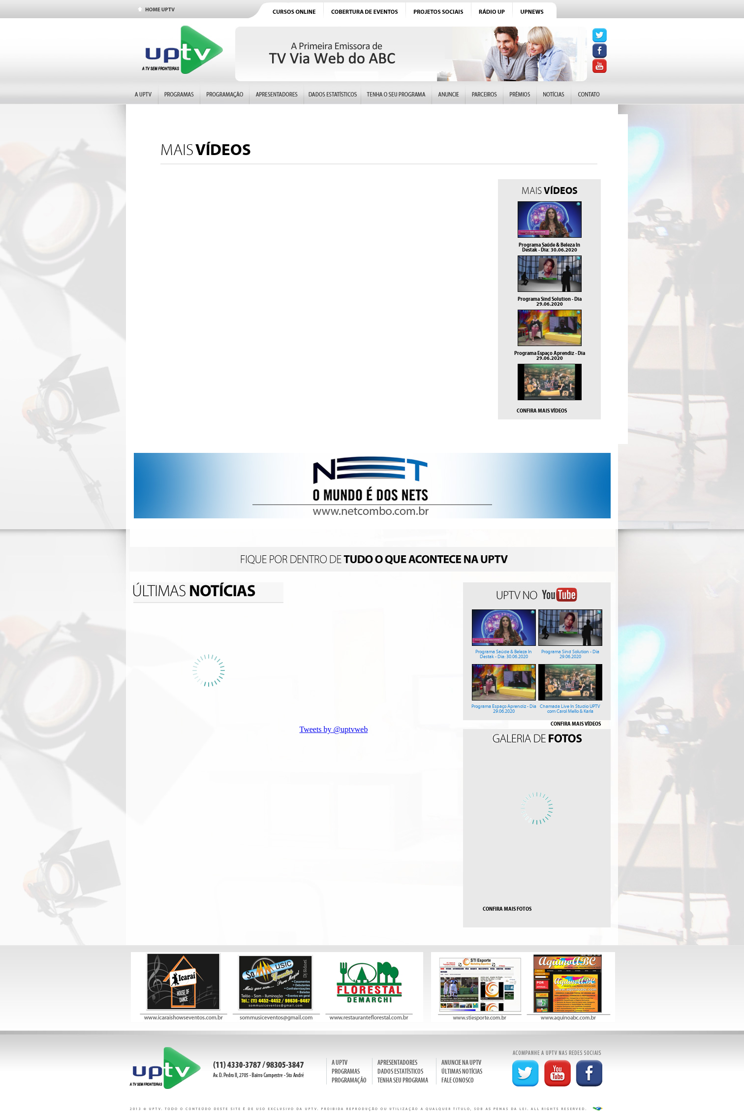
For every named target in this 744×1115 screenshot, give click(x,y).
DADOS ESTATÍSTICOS (400, 1071)
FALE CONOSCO (457, 1080)
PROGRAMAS (346, 1071)
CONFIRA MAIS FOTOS (507, 908)
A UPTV (339, 1062)
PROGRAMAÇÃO (349, 1080)
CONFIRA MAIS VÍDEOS (542, 410)
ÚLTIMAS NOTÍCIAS (461, 1071)
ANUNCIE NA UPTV (461, 1062)
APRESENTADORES (397, 1062)
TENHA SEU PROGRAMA (402, 1080)
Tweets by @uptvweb (334, 729)
